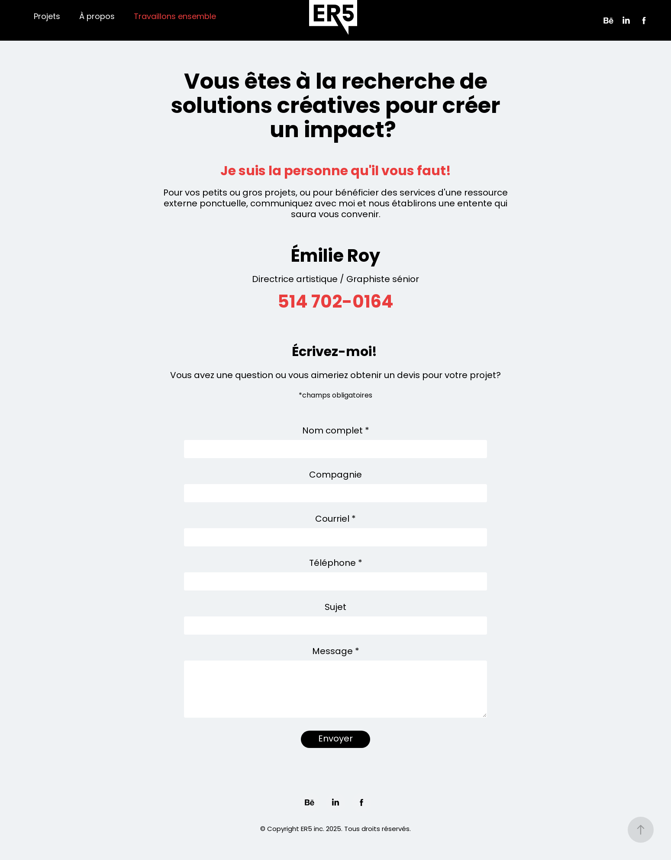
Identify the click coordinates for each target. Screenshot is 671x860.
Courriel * (335, 519)
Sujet (335, 607)
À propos (97, 17)
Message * (335, 652)
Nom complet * (335, 431)
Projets (47, 17)
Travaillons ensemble (175, 17)
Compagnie (335, 475)
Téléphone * (335, 563)
